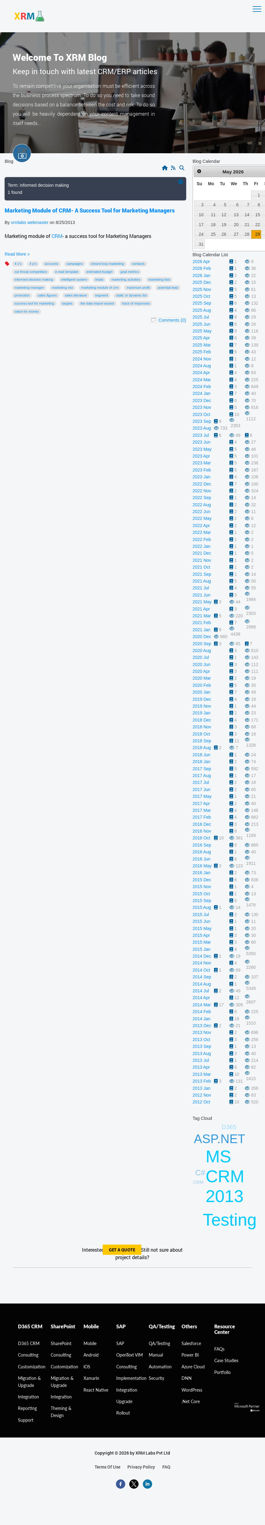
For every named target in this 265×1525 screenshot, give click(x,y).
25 (213, 234)
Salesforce (191, 1343)
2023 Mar (202, 462)
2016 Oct (201, 837)
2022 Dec (202, 483)
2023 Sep (202, 421)
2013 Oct (201, 1039)
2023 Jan (202, 476)
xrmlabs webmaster (30, 222)
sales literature (76, 295)
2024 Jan (202, 393)
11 (213, 214)
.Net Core (191, 1401)
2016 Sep (202, 845)
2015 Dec (202, 879)
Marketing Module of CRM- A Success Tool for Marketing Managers (90, 210)
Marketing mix (62, 287)
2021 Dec (202, 553)
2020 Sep (202, 643)
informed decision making (34, 279)
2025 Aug (202, 310)
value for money (27, 311)
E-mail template (66, 272)
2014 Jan (202, 1018)
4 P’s (32, 264)
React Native (95, 1390)
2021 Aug (202, 581)
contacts (138, 264)
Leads (99, 279)
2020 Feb (202, 685)
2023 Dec (202, 400)
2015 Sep (202, 900)
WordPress (192, 1390)
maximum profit (138, 287)
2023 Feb (202, 469)
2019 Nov (202, 706)
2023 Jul (201, 435)
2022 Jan (202, 546)
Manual (156, 1354)
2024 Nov (202, 358)
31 (201, 244)
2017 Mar (202, 810)
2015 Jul (201, 914)
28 (247, 234)
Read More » (17, 254)
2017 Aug (202, 775)
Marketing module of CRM (99, 287)
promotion (22, 295)
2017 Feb (202, 817)
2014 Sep (202, 976)
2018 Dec (202, 720)
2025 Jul (201, 317)
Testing (230, 1219)
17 (201, 224)
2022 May (202, 518)
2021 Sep (202, 574)
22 (257, 224)
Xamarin (91, 1378)
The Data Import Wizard (97, 303)
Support (25, 1420)
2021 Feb (202, 622)
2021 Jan (202, 629)
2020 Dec (202, 636)
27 (236, 234)
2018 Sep (202, 740)
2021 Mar (202, 615)
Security (156, 1378)
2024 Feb (202, 386)
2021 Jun (202, 595)
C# (200, 1172)
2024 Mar (202, 379)
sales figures (47, 295)
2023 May (202, 449)
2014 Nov (202, 962)
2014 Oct (201, 970)
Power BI (190, 1354)
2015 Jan (202, 949)
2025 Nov (202, 289)
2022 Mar (202, 532)
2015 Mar (202, 942)
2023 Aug (202, 428)
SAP (120, 1343)
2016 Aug (202, 851)
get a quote (122, 1250)
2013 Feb (202, 1081)
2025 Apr (201, 337)
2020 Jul (201, 657)
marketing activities (125, 279)
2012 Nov (202, 1095)
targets (67, 303)
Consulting (61, 1354)
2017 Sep (202, 768)
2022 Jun (202, 511)
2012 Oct (201, 1101)
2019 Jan (202, 712)
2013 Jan (202, 1088)
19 (223, 224)
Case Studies (226, 1360)
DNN (187, 1378)
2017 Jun (202, 789)
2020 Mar (202, 678)
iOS (86, 1366)
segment (101, 295)
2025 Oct (201, 296)
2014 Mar (202, 1004)
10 (201, 214)
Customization (31, 1366)
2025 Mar (202, 344)
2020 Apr (201, 671)
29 (257, 234)
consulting (28, 1354)
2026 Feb (202, 268)
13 (236, 214)
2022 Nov (202, 490)
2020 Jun (202, 664)
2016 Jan (202, 872)
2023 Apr (201, 456)
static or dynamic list (131, 295)
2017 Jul (201, 782)
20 (236, 224)
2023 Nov (202, 407)
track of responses (136, 303)
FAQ (166, 1467)
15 (257, 214)
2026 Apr (201, 261)
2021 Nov (202, 560)
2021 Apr (201, 608)
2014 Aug (202, 984)
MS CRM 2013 (225, 1176)
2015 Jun (202, 921)
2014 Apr (201, 997)
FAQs (219, 1349)
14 (247, 214)
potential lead (168, 287)
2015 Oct (201, 893)
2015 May (202, 928)
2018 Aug (202, 747)
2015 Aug (202, 907)
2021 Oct (201, 567)
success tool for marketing (34, 303)
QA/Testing (159, 1343)
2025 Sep (202, 303)
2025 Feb (202, 351)
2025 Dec (202, 282)
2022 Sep (202, 497)
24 (201, 234)
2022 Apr (201, 525)
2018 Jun (202, 754)
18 (213, 224)
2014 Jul (201, 990)
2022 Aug (202, 504)
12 (223, 214)
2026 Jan (202, 275)
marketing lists (159, 279)
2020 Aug (202, 650)
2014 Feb (202, 1011)
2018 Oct (201, 733)
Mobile (89, 1343)
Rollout (123, 1412)
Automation (160, 1366)
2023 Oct (201, 414)
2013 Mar (202, 1074)
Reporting (27, 1408)
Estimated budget (99, 272)
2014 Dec (202, 956)
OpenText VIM (129, 1354)
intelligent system (74, 279)
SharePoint (61, 1343)
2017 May (202, 796)
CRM (57, 236)
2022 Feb (202, 539)
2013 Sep (202, 1046)
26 (223, 234)
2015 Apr (201, 935)
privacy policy (141, 1467)
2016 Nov (202, 831)
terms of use (107, 1467)
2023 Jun (202, 442)
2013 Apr (201, 1067)
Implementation (131, 1378)
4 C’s (18, 264)
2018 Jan (202, 761)
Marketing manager (29, 287)
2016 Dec (202, 824)
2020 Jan (202, 692)
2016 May (202, 865)
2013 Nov (202, 1032)
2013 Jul (201, 1060)
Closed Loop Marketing (107, 264)
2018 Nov (202, 726)
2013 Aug (202, 1053)
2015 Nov (202, 886)
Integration (28, 1396)
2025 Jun (202, 324)
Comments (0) (172, 320)
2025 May (202, 331)
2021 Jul (201, 587)
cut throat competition (31, 272)
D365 (229, 1127)
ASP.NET (219, 1139)
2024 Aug (202, 365)
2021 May (202, 601)
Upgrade (124, 1401)
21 (247, 224)
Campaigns (74, 264)
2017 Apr (201, 803)
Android (91, 1354)
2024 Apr (201, 372)
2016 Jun (202, 858)
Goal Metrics (130, 272)
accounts (51, 264)
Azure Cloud (193, 1366)
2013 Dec (202, 1025)
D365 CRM (29, 1343)
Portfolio (222, 1372)
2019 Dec (202, 699)
